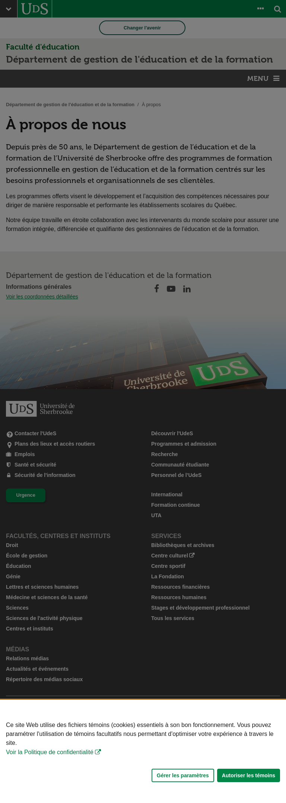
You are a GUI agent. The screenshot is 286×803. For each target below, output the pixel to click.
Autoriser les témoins (248, 775)
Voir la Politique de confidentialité (49, 752)
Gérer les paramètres (183, 775)
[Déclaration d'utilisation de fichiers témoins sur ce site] (143, 751)
